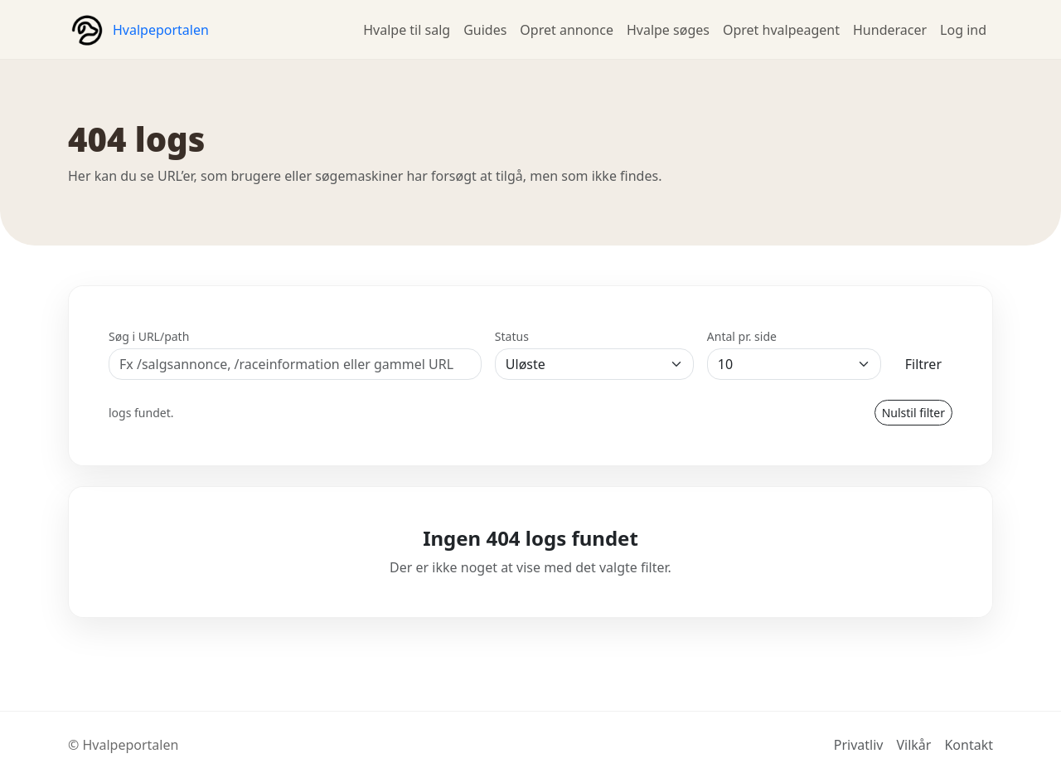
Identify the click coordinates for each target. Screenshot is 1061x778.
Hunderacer (890, 30)
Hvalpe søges (668, 30)
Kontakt (968, 745)
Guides (484, 30)
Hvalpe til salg (406, 30)
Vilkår (913, 745)
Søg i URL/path (149, 336)
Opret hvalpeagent (781, 30)
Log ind (963, 30)
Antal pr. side (742, 336)
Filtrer (923, 364)
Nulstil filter (913, 413)
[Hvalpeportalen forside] (138, 30)
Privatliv (859, 745)
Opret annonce (566, 30)
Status (512, 336)
